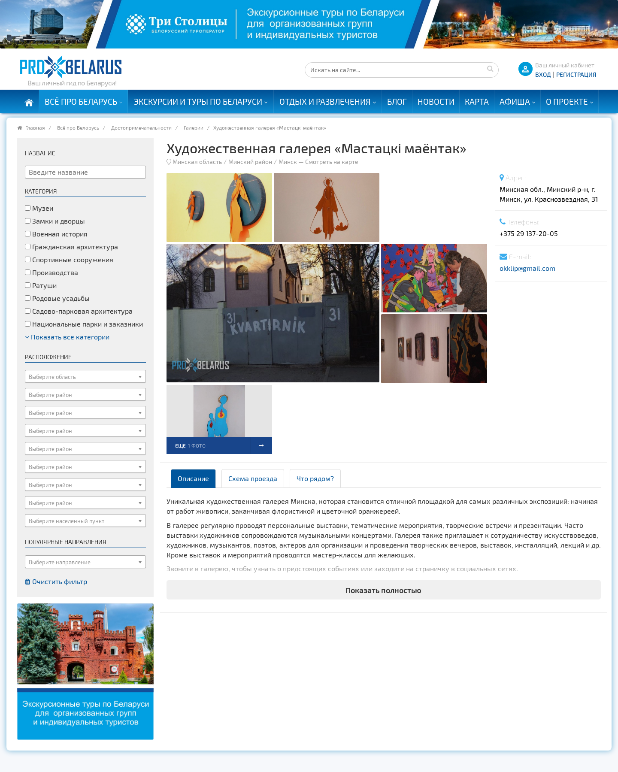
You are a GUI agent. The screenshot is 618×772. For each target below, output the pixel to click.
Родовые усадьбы (57, 298)
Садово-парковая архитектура (79, 311)
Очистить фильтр (56, 581)
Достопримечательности (141, 127)
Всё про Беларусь (81, 101)
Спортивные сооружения (69, 259)
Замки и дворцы (55, 221)
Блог (397, 101)
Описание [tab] (193, 478)
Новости (436, 101)
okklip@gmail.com (527, 268)
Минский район (250, 161)
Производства (51, 272)
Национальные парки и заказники (84, 324)
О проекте (567, 101)
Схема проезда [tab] (252, 478)
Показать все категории (67, 337)
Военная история (56, 234)
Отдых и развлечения (325, 101)
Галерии (193, 127)
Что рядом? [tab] (315, 478)
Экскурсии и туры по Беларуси (198, 101)
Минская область (197, 161)
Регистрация (576, 74)
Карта (477, 101)
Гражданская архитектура (71, 246)
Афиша (515, 101)
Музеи (39, 208)
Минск (288, 161)
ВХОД (543, 74)
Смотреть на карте (331, 161)
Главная (35, 127)
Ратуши (41, 285)
